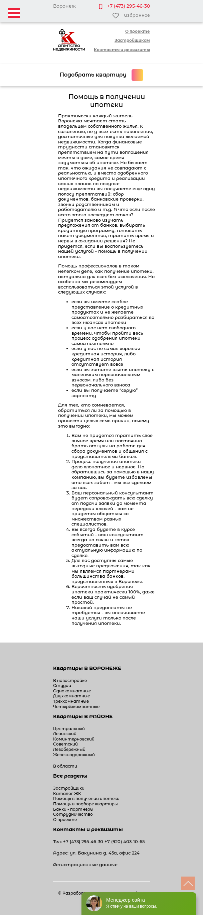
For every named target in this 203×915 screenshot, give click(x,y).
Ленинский (64, 733)
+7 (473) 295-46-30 (128, 6)
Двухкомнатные (71, 695)
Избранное (131, 15)
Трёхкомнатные (71, 701)
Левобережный (69, 749)
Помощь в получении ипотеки (86, 798)
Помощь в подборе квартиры (85, 803)
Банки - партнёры (73, 809)
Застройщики (68, 788)
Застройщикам (132, 40)
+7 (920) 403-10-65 (125, 841)
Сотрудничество (73, 814)
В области (65, 766)
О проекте (137, 31)
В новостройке (70, 680)
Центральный (69, 728)
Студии (62, 685)
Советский (65, 744)
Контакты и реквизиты (122, 49)
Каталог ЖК (67, 793)
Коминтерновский (73, 738)
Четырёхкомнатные (76, 706)
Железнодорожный (74, 754)
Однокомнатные (72, 690)
